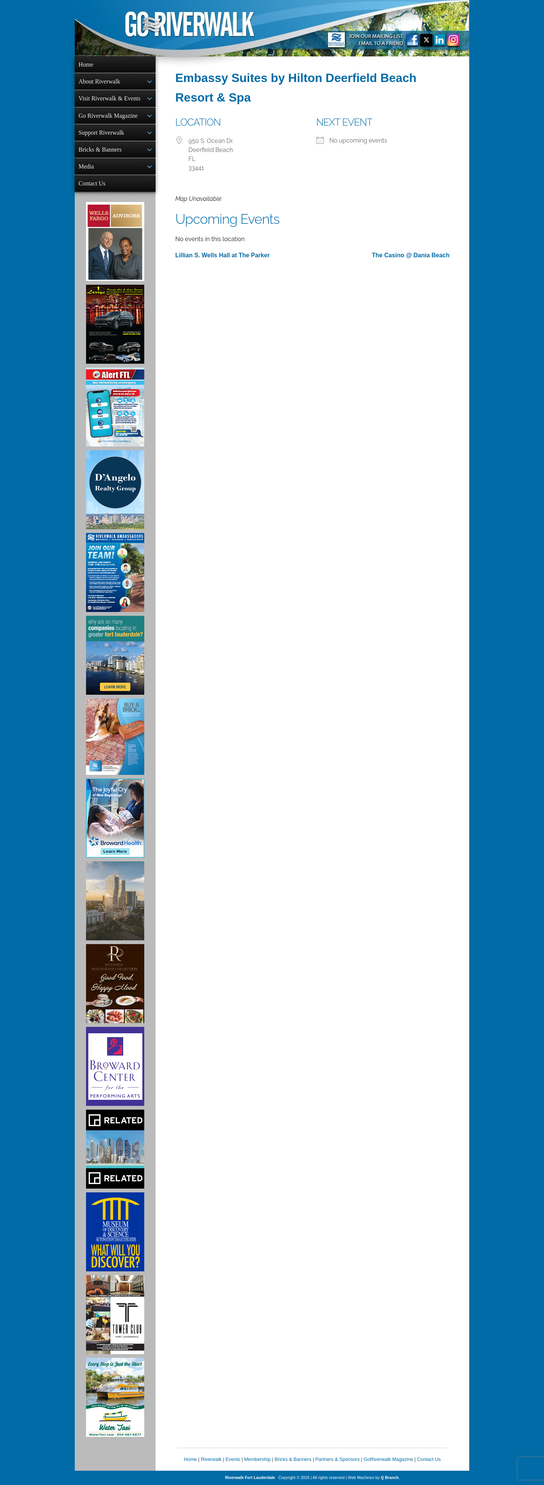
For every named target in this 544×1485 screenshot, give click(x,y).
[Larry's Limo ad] (115, 324)
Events (232, 1459)
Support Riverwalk (101, 132)
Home (86, 64)
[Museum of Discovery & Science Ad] (115, 1231)
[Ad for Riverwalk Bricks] (115, 737)
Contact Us (92, 183)
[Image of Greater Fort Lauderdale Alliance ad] (115, 655)
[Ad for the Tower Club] (115, 1314)
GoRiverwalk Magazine (388, 1459)
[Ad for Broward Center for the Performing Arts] (115, 1066)
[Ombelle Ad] (115, 900)
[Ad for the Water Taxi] (115, 1397)
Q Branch (390, 1477)
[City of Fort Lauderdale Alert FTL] (115, 407)
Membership (257, 1459)
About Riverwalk (99, 81)
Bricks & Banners (100, 149)
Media (86, 166)
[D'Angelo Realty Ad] (115, 489)
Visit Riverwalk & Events (110, 98)
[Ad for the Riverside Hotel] (115, 983)
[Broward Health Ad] (115, 818)
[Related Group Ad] (115, 1149)
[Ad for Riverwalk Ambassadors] (115, 572)
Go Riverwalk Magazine (108, 115)
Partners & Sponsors (337, 1459)
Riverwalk (211, 1459)
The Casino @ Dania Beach (411, 255)
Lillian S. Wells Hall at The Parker (222, 255)
